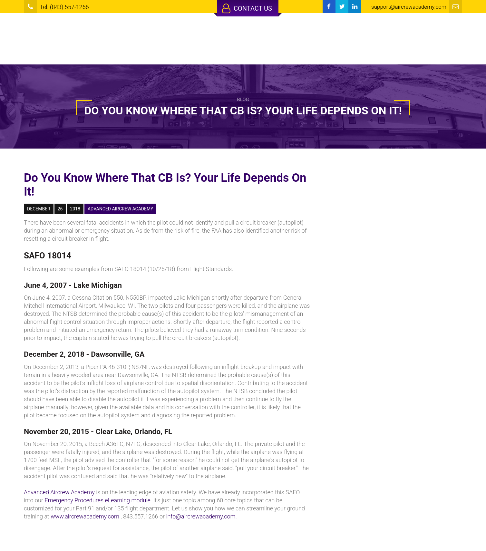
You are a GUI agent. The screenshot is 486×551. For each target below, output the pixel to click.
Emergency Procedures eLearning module (97, 500)
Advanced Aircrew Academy (59, 492)
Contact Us (247, 8)
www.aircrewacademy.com (85, 516)
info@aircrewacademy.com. (201, 516)
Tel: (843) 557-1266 (64, 7)
